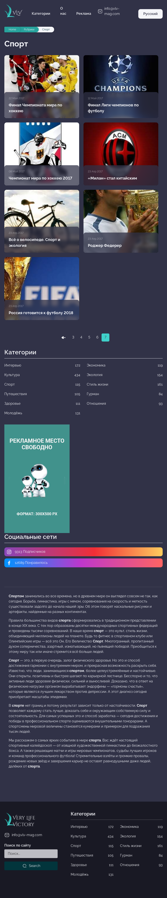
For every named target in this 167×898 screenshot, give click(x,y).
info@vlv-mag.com (23, 835)
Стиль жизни (141, 845)
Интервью (92, 826)
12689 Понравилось (27, 563)
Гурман (141, 855)
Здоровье (92, 865)
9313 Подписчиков (26, 552)
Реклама (83, 14)
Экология (141, 836)
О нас (63, 11)
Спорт (92, 845)
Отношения (141, 865)
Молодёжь (92, 874)
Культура (92, 836)
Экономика (141, 826)
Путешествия (92, 855)
